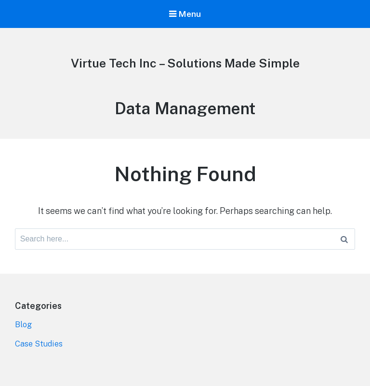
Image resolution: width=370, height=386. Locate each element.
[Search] (344, 239)
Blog (23, 325)
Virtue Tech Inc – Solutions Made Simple (185, 62)
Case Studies (39, 344)
